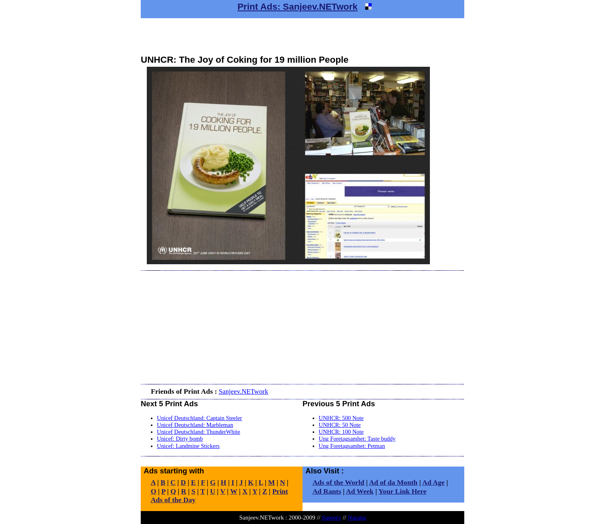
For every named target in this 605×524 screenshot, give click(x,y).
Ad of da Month (393, 482)
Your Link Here (403, 491)
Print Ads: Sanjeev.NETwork (297, 7)
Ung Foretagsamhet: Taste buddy (357, 438)
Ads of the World (338, 482)
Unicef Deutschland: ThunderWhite (198, 432)
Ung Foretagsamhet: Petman (352, 446)
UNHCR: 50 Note (340, 425)
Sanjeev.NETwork (243, 391)
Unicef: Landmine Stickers (188, 446)
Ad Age (433, 482)
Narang (357, 517)
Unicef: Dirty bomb (180, 438)
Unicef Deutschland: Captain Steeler (199, 418)
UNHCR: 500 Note (341, 418)
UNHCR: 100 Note (341, 432)
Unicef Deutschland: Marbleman (195, 425)
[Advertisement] (302, 36)
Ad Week (360, 491)
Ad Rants (327, 491)
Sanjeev (331, 517)
